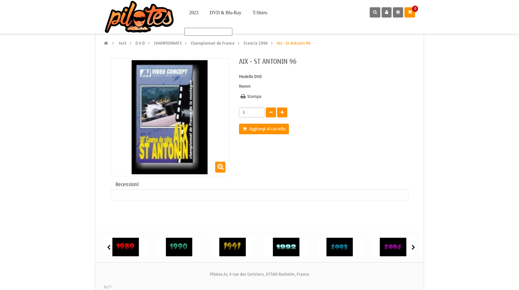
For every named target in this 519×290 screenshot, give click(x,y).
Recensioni (127, 184)
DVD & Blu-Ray (226, 12)
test (122, 43)
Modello (246, 77)
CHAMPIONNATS (168, 43)
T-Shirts (260, 12)
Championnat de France (213, 43)
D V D (140, 43)
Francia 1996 (256, 43)
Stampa (254, 96)
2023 (194, 12)
